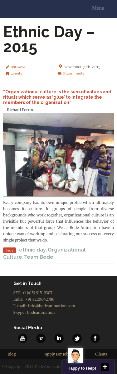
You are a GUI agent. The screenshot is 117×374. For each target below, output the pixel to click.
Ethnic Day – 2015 (49, 39)
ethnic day (32, 250)
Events (16, 73)
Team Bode (38, 257)
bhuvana (18, 67)
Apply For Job (57, 354)
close (105, 367)
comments (73, 73)
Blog (12, 354)
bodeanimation (41, 312)
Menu (98, 8)
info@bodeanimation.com (51, 306)
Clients (101, 354)
